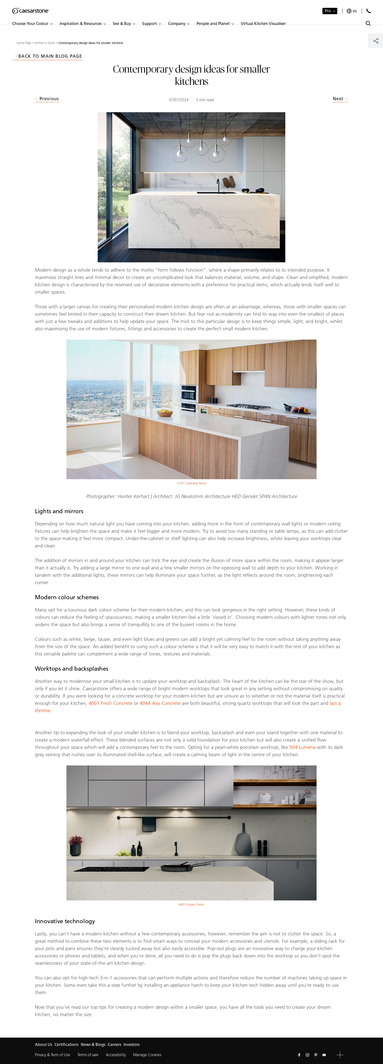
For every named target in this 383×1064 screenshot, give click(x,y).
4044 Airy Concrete (161, 703)
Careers (114, 1044)
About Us (43, 1044)
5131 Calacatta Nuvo (191, 483)
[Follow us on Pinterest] (316, 1055)
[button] (32, 24)
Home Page (24, 43)
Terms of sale (87, 1055)
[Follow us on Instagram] (307, 1055)
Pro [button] (328, 11)
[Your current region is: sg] (352, 11)
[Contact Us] (368, 11)
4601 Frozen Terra (191, 904)
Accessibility (116, 1055)
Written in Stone (44, 43)
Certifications (66, 1044)
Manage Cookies (147, 1055)
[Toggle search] (368, 23)
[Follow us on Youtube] (324, 1055)
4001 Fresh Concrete (110, 703)
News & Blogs (93, 1044)
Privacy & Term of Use (52, 1055)
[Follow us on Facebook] (299, 1055)
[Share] (376, 40)
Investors (131, 1044)
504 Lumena (302, 747)
